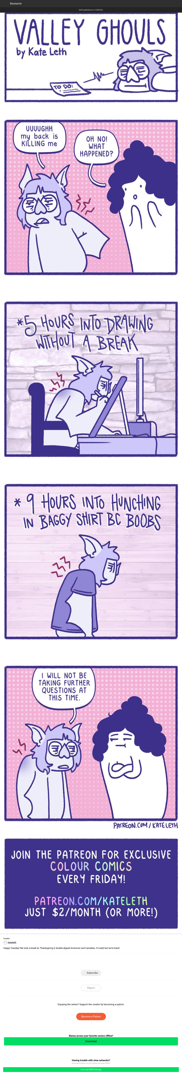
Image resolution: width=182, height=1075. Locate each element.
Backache (16, 3)
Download (91, 1041)
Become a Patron (91, 1016)
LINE (68, 962)
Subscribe (92, 972)
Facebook (79, 962)
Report (91, 987)
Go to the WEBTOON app (91, 1069)
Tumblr (102, 962)
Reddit (113, 962)
